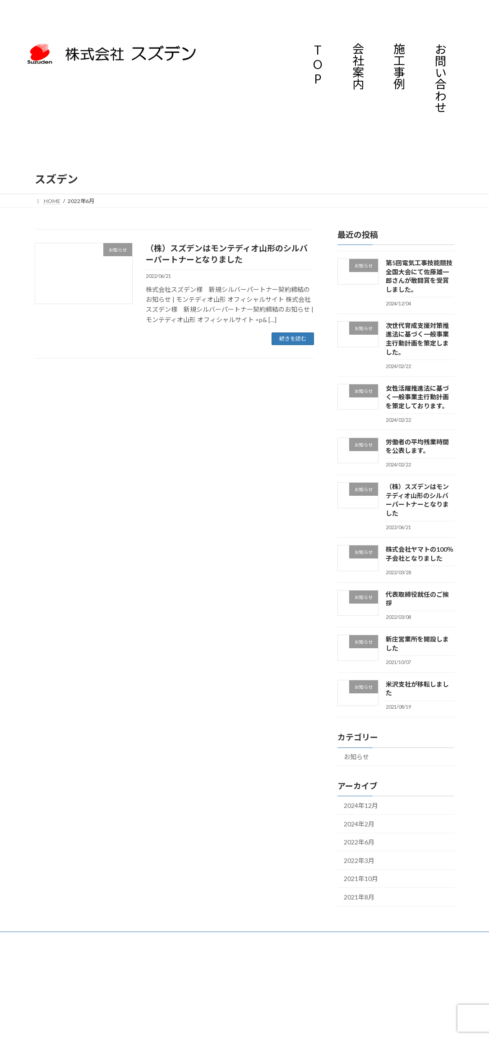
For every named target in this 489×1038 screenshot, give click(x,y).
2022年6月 (359, 842)
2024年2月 (359, 824)
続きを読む (292, 338)
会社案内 (358, 66)
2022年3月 (359, 860)
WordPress (205, 959)
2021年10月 (361, 879)
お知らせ (356, 757)
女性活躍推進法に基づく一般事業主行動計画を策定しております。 (417, 397)
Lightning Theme (245, 959)
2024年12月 (361, 805)
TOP (317, 64)
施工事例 (399, 66)
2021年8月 (359, 897)
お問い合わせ (440, 78)
